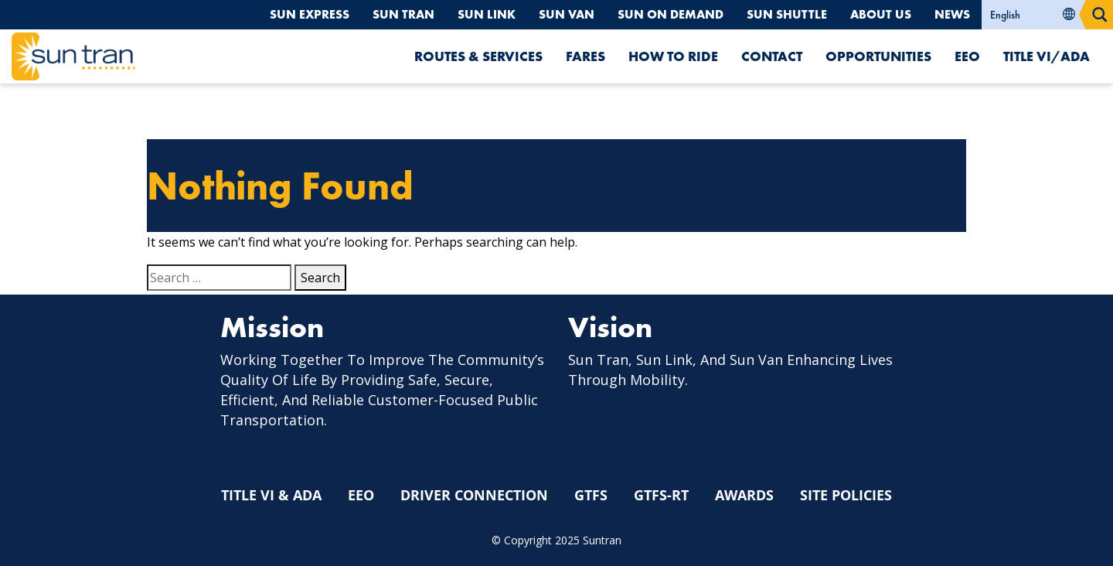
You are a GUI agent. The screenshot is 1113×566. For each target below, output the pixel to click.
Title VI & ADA (271, 495)
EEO (967, 56)
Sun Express (309, 14)
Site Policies (846, 495)
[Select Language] (1034, 14)
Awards (744, 495)
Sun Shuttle (787, 14)
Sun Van (566, 14)
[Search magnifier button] (1100, 14)
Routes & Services (478, 56)
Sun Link (487, 14)
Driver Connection (474, 495)
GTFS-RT (661, 495)
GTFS (591, 495)
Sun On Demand (670, 14)
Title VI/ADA (1046, 56)
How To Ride (673, 56)
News (952, 14)
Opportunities (878, 56)
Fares (585, 56)
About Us (880, 14)
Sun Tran (403, 14)
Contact (771, 56)
